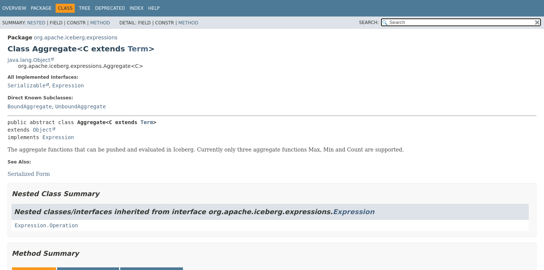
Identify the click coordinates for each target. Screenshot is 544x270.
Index (137, 8)
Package (41, 8)
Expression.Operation (46, 225)
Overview (14, 8)
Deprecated (110, 8)
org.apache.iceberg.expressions (75, 37)
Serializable (26, 85)
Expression (68, 85)
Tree (85, 8)
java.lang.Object (29, 60)
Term (138, 48)
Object (42, 130)
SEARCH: (369, 22)
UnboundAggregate (80, 107)
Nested (36, 23)
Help (154, 8)
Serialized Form (29, 174)
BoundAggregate (30, 107)
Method (100, 23)
